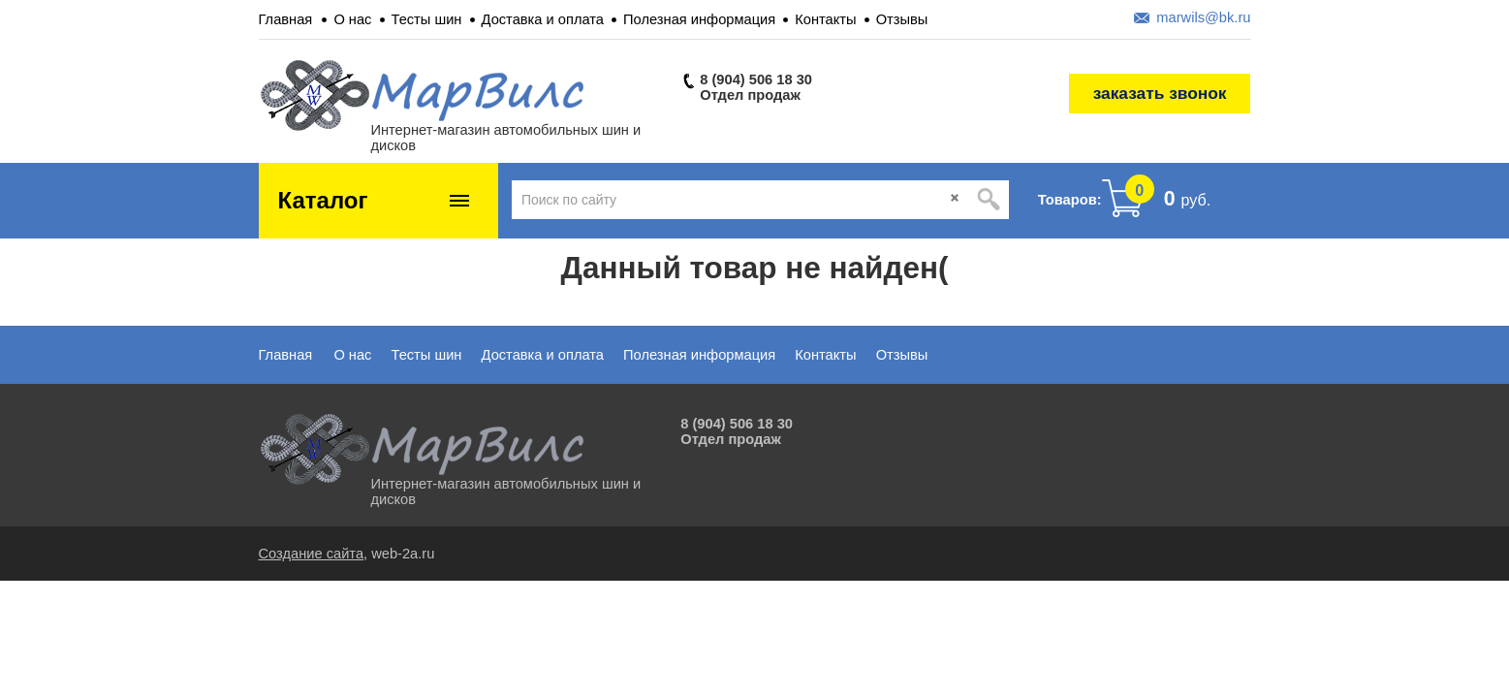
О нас (352, 19)
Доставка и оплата (543, 19)
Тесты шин (427, 19)
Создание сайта (311, 553)
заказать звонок (1160, 93)
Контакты (825, 19)
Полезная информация (699, 19)
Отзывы (902, 19)
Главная (286, 19)
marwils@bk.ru (1203, 17)
